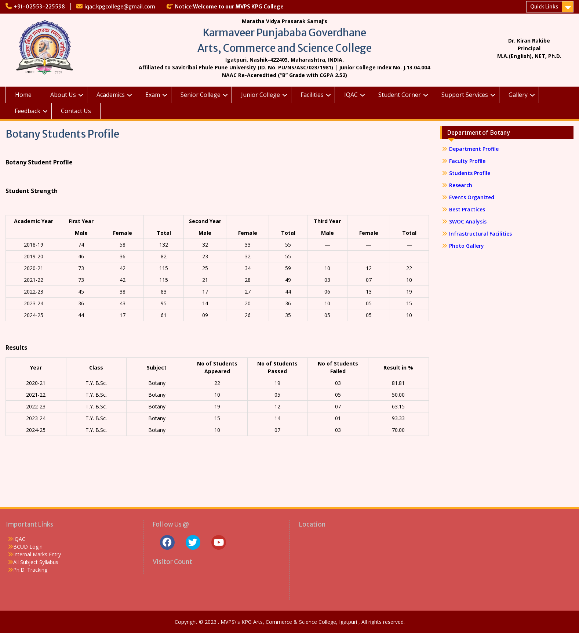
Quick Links (544, 6)
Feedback (27, 111)
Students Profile (469, 173)
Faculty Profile (467, 160)
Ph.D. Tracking (30, 569)
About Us (63, 95)
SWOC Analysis (468, 221)
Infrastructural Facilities (480, 233)
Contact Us (76, 111)
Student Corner (399, 95)
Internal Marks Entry (37, 554)
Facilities (312, 95)
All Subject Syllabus (35, 562)
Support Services (464, 95)
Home (23, 95)
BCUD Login (28, 546)
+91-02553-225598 (39, 6)
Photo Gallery (466, 245)
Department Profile (474, 148)
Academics (110, 95)
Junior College (260, 95)
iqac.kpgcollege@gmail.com (119, 6)
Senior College (201, 95)
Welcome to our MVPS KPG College (238, 6)
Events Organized (471, 197)
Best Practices (467, 209)
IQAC (351, 95)
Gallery (518, 95)
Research (460, 185)
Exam (152, 95)
